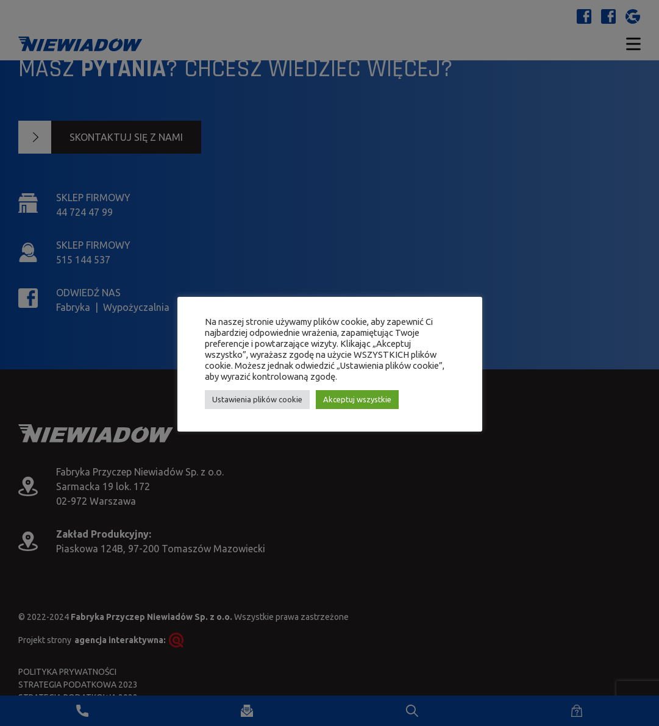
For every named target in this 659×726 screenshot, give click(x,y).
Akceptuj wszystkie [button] (357, 399)
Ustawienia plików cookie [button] (257, 399)
